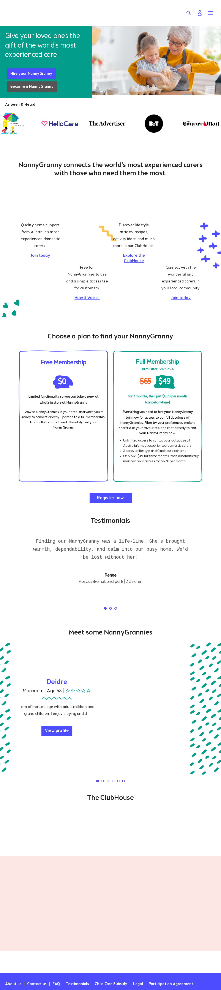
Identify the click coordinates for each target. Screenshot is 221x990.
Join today (40, 255)
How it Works (87, 298)
